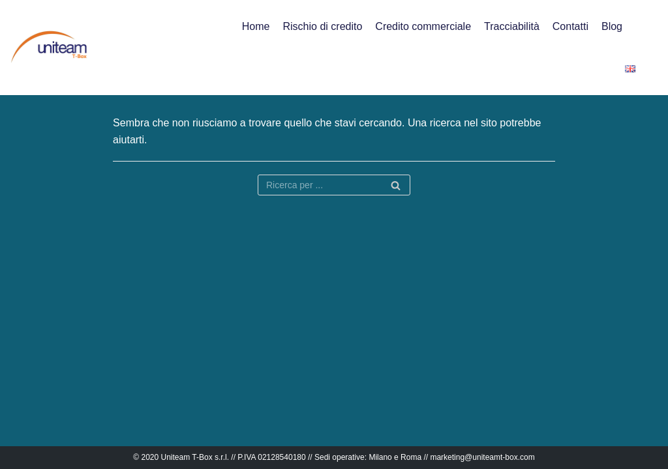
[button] (647, 48)
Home (256, 26)
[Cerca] (395, 185)
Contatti (570, 26)
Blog (611, 26)
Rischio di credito (323, 26)
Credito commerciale (423, 26)
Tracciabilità (511, 26)
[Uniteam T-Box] (49, 47)
